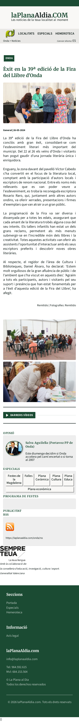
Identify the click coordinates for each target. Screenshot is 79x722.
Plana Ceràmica (42, 478)
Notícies (16, 41)
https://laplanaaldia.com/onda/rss (24, 538)
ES (74, 41)
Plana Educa (68, 478)
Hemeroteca (64, 33)
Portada (11, 603)
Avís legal (12, 636)
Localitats (26, 33)
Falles (28, 476)
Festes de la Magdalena (14, 479)
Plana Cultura (56, 478)
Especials (44, 33)
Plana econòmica (39, 489)
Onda (6, 41)
